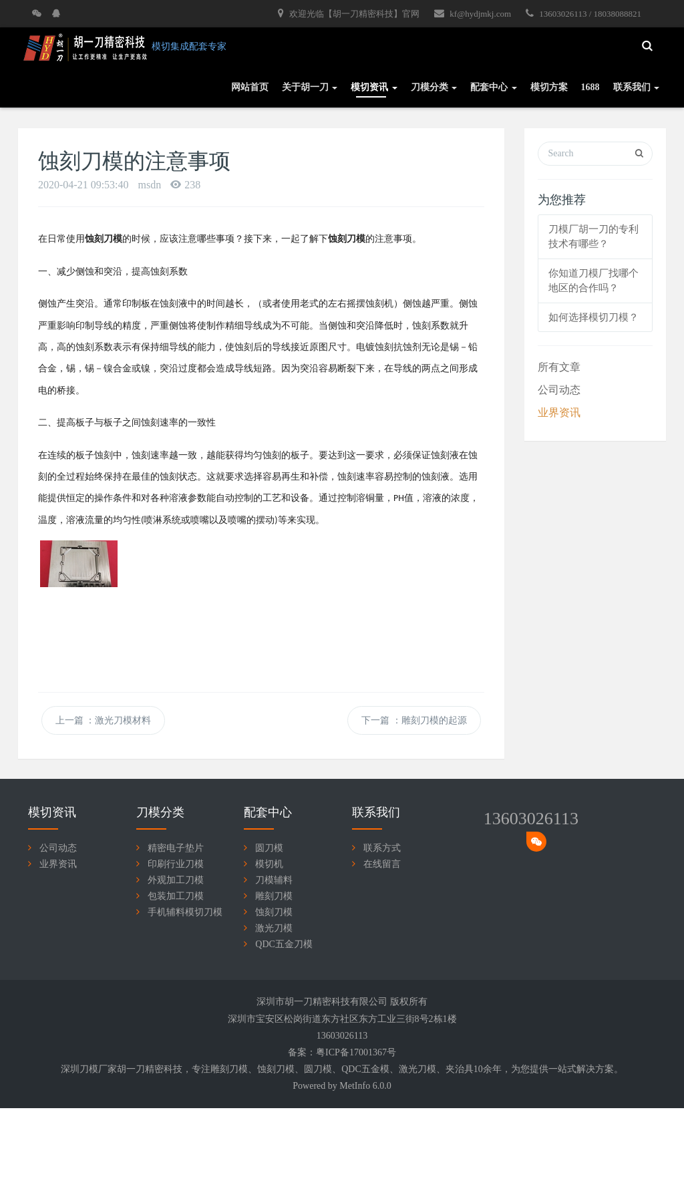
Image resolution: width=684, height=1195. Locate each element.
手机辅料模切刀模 (185, 912)
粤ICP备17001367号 (356, 1052)
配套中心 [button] (493, 87)
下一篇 (414, 720)
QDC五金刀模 (284, 944)
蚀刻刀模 (274, 912)
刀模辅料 (274, 880)
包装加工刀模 (176, 896)
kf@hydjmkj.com (472, 13)
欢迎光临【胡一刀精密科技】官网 (348, 13)
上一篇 (103, 720)
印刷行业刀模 (176, 864)
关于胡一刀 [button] (310, 87)
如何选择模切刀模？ (593, 317)
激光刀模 (274, 928)
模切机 (269, 864)
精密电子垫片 (176, 848)
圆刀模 (269, 848)
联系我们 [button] (636, 87)
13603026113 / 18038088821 (583, 13)
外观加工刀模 (176, 880)
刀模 (238, 1069)
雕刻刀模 (274, 896)
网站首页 (250, 87)
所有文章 (559, 367)
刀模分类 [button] (434, 87)
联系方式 (382, 848)
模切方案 (549, 87)
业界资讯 (559, 412)
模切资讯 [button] (374, 87)
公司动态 (559, 389)
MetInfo (354, 1086)
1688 (590, 87)
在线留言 (382, 864)
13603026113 (531, 818)
